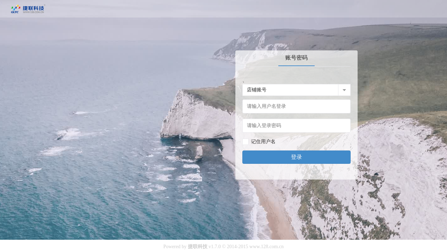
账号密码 (296, 58)
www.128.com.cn (266, 246)
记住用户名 (263, 141)
